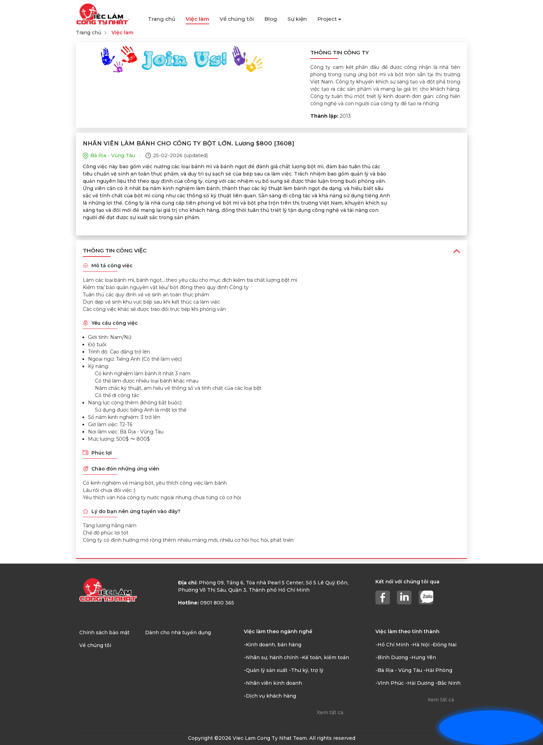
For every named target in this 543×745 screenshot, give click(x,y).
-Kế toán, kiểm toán (324, 657)
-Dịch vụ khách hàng (270, 696)
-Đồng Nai (443, 644)
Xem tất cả (330, 712)
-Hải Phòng (438, 670)
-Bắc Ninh (448, 683)
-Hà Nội (419, 644)
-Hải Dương (419, 683)
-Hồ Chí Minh (392, 644)
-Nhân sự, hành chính (271, 657)
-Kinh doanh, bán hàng (272, 644)
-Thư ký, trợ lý (306, 670)
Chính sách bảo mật (104, 632)
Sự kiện (297, 19)
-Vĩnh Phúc (389, 683)
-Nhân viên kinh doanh (273, 683)
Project (329, 19)
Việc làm (197, 19)
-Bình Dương (391, 657)
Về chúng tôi (237, 19)
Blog (270, 19)
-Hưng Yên (422, 657)
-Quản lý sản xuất (265, 670)
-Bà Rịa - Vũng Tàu (398, 670)
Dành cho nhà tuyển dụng (178, 632)
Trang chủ (161, 19)
